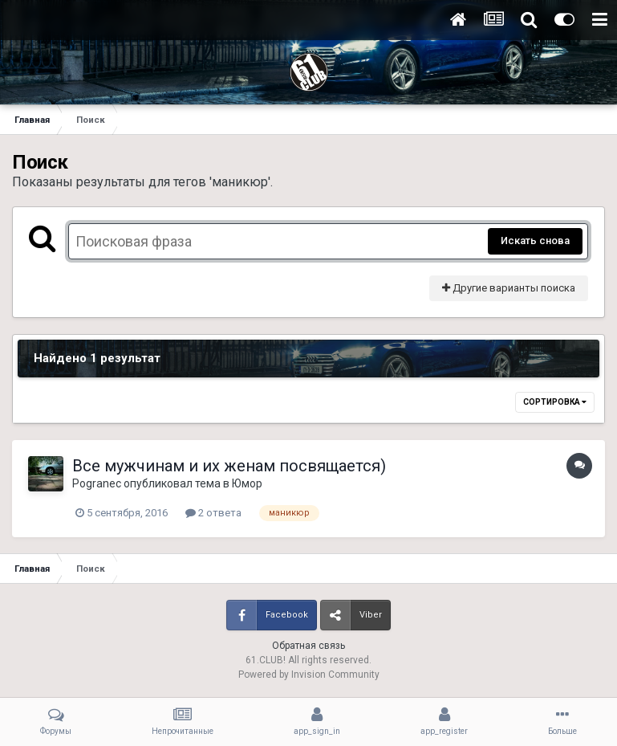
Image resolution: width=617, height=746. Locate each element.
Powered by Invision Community (309, 674)
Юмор (247, 483)
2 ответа (213, 513)
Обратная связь (308, 645)
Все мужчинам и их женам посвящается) (229, 465)
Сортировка (555, 401)
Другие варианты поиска (508, 288)
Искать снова (535, 240)
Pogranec (96, 483)
